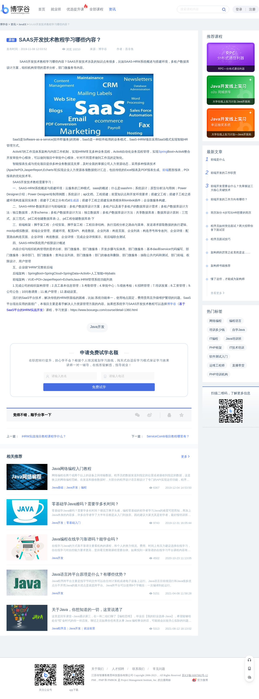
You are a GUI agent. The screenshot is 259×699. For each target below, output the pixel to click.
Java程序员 (59, 628)
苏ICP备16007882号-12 (195, 675)
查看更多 (218, 293)
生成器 (74, 200)
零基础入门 (73, 522)
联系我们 (138, 669)
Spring (162, 151)
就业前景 (89, 628)
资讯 (112, 9)
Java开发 (72, 487)
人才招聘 (118, 669)
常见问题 (159, 669)
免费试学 (99, 387)
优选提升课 (75, 9)
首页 (41, 9)
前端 (165, 170)
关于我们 (97, 669)
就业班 (56, 9)
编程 (84, 487)
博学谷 (171, 304)
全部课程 (96, 9)
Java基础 (57, 487)
